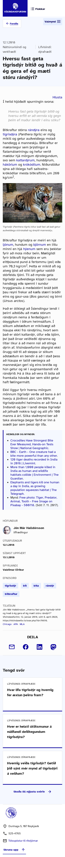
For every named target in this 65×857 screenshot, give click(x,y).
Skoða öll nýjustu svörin (33, 792)
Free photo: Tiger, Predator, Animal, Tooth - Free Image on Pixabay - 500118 (33, 501)
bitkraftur (11, 594)
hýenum (29, 249)
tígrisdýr (10, 585)
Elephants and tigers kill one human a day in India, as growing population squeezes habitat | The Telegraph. (34, 488)
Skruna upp (14, 850)
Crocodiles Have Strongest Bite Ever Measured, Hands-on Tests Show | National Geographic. (31, 444)
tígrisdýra (10, 134)
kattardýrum (25, 160)
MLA (22, 624)
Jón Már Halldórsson (29, 528)
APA (16, 624)
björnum (39, 244)
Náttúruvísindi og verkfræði (14, 49)
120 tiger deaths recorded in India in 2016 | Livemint (33, 461)
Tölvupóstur (23, 840)
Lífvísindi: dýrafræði (44, 49)
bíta (36, 585)
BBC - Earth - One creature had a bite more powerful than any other (33, 454)
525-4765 (14, 833)
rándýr (50, 585)
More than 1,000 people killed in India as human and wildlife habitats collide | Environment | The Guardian (34, 472)
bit (25, 585)
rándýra (34, 130)
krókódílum (31, 164)
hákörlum (10, 164)
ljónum (8, 244)
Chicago (7, 624)
